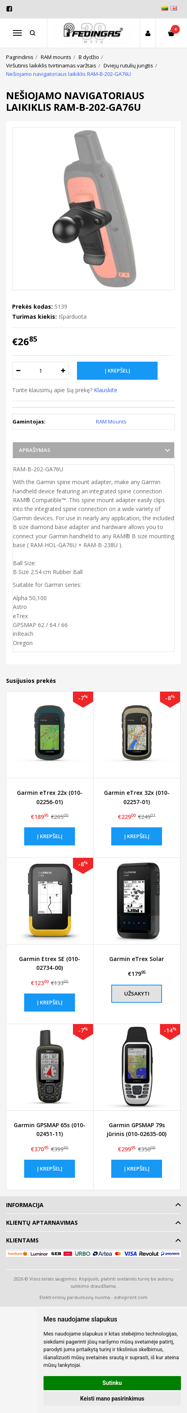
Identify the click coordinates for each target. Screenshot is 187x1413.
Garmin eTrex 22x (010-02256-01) (50, 797)
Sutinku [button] (112, 1383)
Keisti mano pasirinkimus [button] (112, 1398)
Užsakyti (137, 993)
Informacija (25, 1205)
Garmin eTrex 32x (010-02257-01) (137, 797)
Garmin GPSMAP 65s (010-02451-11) (49, 1129)
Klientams (22, 1240)
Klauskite (105, 390)
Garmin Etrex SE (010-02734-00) (49, 963)
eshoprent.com (131, 1297)
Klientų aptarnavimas (42, 1222)
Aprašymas (34, 450)
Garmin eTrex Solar (136, 959)
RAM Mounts (111, 421)
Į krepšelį (49, 836)
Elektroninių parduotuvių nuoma (74, 1297)
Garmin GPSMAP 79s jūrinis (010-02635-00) (136, 1129)
